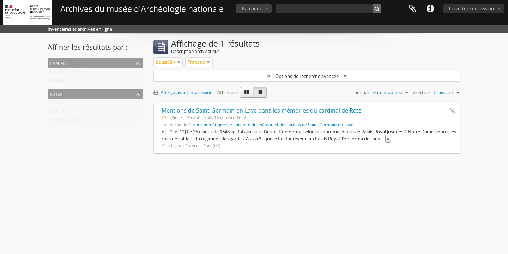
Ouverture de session (471, 8)
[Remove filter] (178, 62)
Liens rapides (430, 9)
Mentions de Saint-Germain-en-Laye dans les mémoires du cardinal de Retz (261, 110)
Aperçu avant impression (183, 92)
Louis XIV (58, 112)
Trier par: (361, 92)
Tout (54, 104)
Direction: (421, 92)
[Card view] (246, 92)
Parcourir (251, 8)
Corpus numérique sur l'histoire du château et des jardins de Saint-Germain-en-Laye (270, 124)
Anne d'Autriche (66, 120)
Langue (59, 62)
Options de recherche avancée (307, 76)
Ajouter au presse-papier (452, 110)
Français (57, 81)
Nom (56, 93)
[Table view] (260, 92)
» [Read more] (388, 138)
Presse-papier (412, 9)
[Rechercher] (377, 8)
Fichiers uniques (66, 72)
